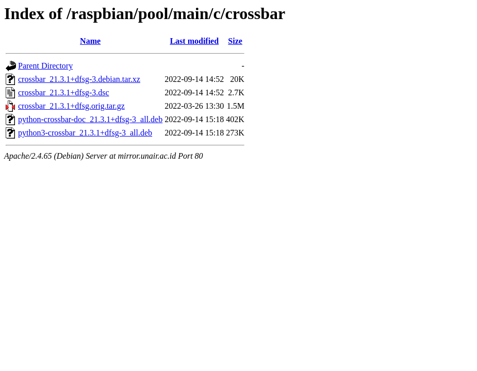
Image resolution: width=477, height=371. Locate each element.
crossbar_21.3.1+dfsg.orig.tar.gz (71, 106)
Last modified (194, 41)
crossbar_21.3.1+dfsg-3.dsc (63, 92)
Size (235, 41)
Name (90, 41)
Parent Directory (45, 65)
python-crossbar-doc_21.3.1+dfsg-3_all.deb (90, 119)
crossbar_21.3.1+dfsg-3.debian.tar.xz (79, 79)
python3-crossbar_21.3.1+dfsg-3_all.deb (85, 132)
